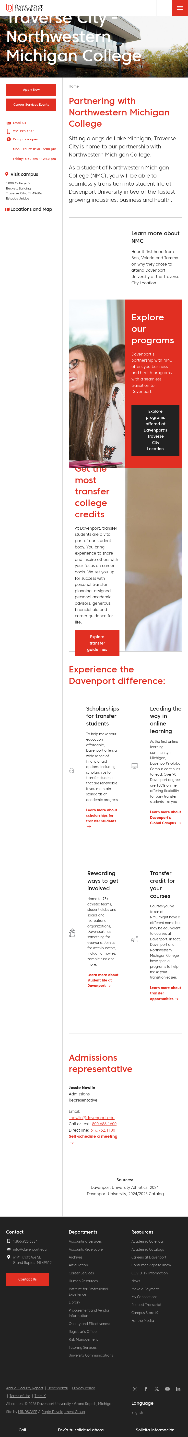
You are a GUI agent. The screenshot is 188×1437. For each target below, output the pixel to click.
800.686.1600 (104, 1123)
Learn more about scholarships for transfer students (101, 815)
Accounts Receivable (86, 1249)
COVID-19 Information (149, 1273)
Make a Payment (145, 1289)
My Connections (144, 1297)
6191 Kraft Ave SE (27, 1257)
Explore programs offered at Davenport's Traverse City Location (155, 430)
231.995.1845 (24, 131)
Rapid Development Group (63, 1412)
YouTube (167, 1389)
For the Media (142, 1320)
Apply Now (31, 90)
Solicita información (155, 1429)
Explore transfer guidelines (97, 643)
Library (74, 1302)
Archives (75, 1257)
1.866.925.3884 (25, 1241)
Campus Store (144, 1313)
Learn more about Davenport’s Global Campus (165, 817)
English (137, 1412)
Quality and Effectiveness (89, 1324)
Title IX (40, 1396)
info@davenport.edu (30, 1249)
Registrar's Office (82, 1331)
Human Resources (83, 1281)
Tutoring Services (82, 1347)
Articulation (78, 1265)
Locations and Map (31, 209)
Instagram (135, 1389)
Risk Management (83, 1339)
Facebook (146, 1389)
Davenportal (57, 1388)
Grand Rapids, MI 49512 (32, 1262)
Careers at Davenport (148, 1257)
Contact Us (27, 1279)
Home (74, 86)
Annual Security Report (24, 1388)
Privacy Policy (83, 1388)
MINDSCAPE (27, 1412)
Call (22, 1429)
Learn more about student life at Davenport (102, 980)
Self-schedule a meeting (93, 1136)
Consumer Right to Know (151, 1265)
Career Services (81, 1273)
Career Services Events (31, 105)
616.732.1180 (103, 1130)
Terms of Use (20, 1396)
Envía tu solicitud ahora (81, 1429)
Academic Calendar (147, 1241)
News (135, 1281)
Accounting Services (85, 1241)
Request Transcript (146, 1305)
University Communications (91, 1355)
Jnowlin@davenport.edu (92, 1117)
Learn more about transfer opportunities (165, 993)
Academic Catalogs (147, 1249)
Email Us (19, 123)
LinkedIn (178, 1389)
